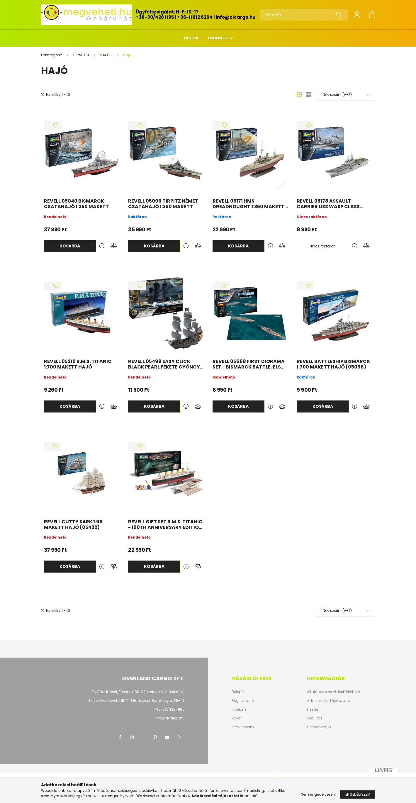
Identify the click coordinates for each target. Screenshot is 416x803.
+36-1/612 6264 (195, 17)
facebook (120, 737)
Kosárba (70, 246)
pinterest (155, 737)
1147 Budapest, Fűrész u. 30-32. (119, 691)
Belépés (238, 692)
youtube (167, 737)
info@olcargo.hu (236, 17)
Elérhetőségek (319, 727)
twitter (144, 737)
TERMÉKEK (217, 37)
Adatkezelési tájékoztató (328, 701)
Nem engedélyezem (318, 794)
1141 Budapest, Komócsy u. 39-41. (155, 700)
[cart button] (372, 15)
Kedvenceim (243, 727)
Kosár (237, 718)
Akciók (190, 37)
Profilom (239, 709)
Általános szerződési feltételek (333, 692)
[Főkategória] (52, 54)
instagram (132, 737)
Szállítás (314, 718)
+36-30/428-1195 (169, 709)
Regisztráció (243, 701)
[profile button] (357, 15)
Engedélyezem (357, 794)
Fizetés (313, 709)
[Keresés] (304, 15)
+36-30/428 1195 (155, 17)
